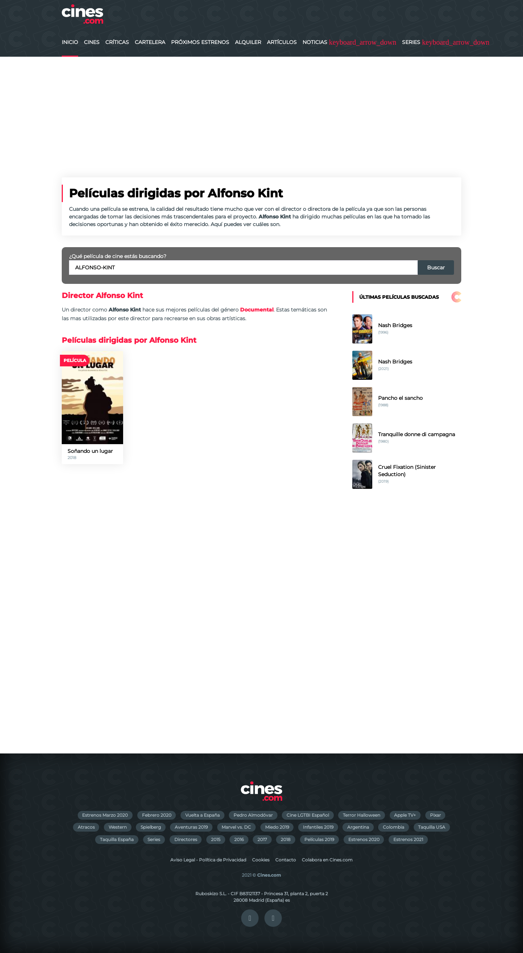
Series (411, 42)
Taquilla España (117, 839)
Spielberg (151, 827)
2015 (215, 839)
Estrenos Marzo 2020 (105, 815)
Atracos (86, 827)
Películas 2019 (319, 839)
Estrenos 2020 (364, 839)
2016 (239, 839)
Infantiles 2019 (318, 827)
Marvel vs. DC (236, 827)
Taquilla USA (431, 827)
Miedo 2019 (277, 827)
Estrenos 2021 (408, 839)
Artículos (282, 42)
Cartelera (150, 42)
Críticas (117, 42)
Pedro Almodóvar (253, 815)
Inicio (70, 42)
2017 (262, 839)
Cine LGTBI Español (308, 815)
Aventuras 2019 (191, 827)
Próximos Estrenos (200, 42)
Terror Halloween (361, 815)
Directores (185, 839)
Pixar (435, 815)
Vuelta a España (202, 815)
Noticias (315, 42)
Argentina (358, 827)
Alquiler (248, 42)
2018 (286, 839)
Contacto (285, 859)
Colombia (393, 827)
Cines (92, 42)
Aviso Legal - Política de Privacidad (208, 859)
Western (118, 827)
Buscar (436, 267)
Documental (256, 309)
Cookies (260, 859)
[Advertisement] (261, 111)
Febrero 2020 (156, 815)
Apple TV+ (405, 815)
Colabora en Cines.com (327, 859)
